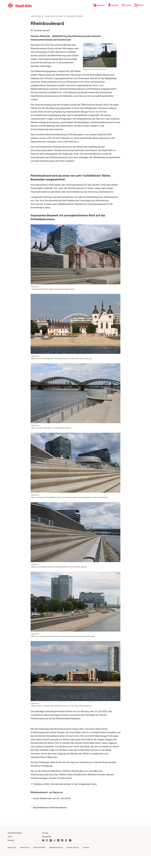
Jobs (10, 836)
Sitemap (86, 847)
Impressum (12, 847)
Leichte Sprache (72, 847)
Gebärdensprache (56, 847)
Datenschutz (25, 847)
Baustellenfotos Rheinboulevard (50, 807)
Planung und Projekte (74, 16)
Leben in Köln (36, 16)
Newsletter (46, 836)
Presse (45, 833)
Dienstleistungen (15, 833)
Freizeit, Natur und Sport (53, 16)
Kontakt (11, 840)
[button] (139, 5)
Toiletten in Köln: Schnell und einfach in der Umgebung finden (65, 784)
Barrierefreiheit (39, 847)
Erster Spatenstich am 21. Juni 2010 (52, 798)
